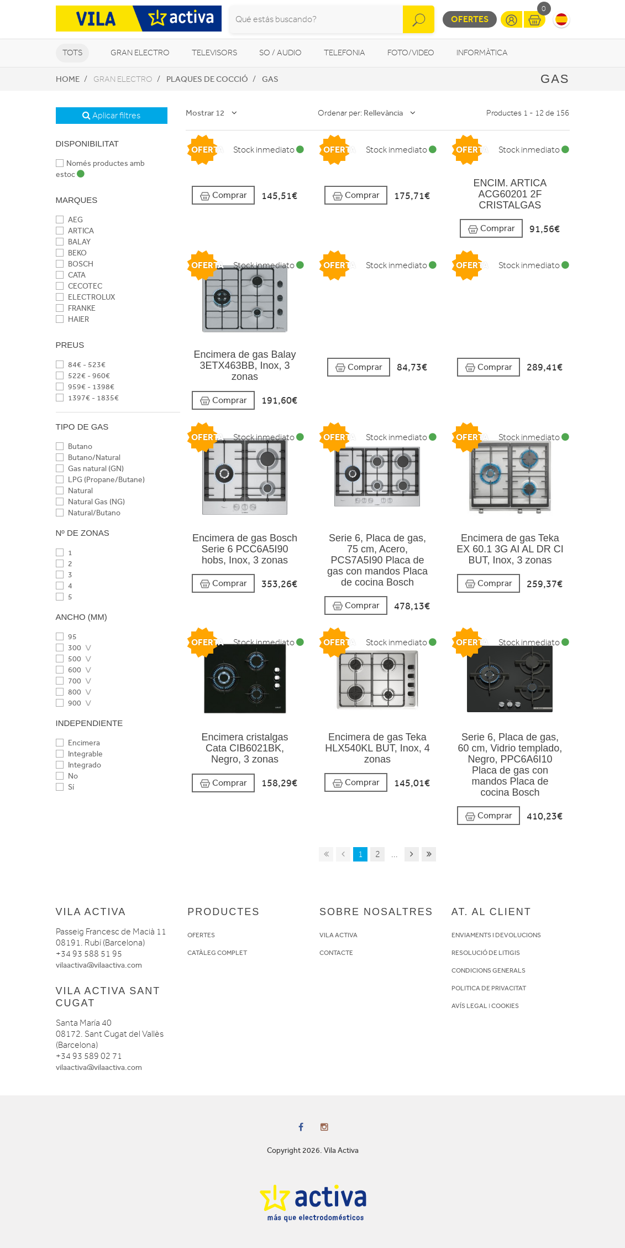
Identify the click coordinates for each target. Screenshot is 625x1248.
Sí (65, 787)
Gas (270, 79)
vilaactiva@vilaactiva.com (99, 965)
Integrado (78, 765)
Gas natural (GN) (90, 468)
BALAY (73, 242)
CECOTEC (79, 286)
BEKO (71, 253)
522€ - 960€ (83, 375)
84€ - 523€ (81, 364)
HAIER (72, 319)
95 (66, 636)
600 (68, 670)
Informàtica (482, 53)
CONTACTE (336, 953)
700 (68, 681)
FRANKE (76, 308)
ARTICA (75, 231)
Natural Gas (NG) (90, 501)
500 (68, 659)
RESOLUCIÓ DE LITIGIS (485, 953)
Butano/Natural (88, 457)
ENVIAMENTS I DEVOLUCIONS (496, 935)
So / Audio (280, 53)
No (67, 776)
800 (68, 692)
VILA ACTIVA (338, 935)
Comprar (223, 195)
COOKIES (505, 1006)
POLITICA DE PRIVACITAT (488, 988)
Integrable (79, 754)
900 (68, 703)
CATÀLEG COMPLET (217, 953)
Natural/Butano (88, 513)
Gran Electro (140, 53)
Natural (74, 490)
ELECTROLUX (85, 297)
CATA (71, 275)
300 (68, 647)
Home (68, 79)
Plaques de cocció (207, 79)
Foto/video (410, 53)
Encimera (78, 743)
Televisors (214, 53)
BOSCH (74, 264)
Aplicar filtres (111, 116)
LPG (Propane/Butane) (100, 479)
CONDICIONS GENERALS (488, 970)
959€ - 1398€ (85, 386)
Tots (72, 53)
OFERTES (201, 935)
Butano (74, 446)
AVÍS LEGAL (469, 1006)
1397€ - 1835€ (87, 398)
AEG (69, 219)
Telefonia (344, 53)
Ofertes (470, 19)
